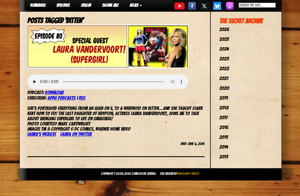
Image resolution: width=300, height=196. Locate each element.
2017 (223, 117)
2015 (223, 137)
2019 (223, 97)
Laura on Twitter (76, 134)
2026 (224, 29)
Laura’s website (41, 134)
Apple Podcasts (61, 97)
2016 (223, 127)
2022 (224, 68)
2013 (223, 156)
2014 (223, 146)
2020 (224, 88)
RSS (82, 97)
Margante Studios (188, 173)
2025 (224, 39)
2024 (224, 48)
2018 (224, 107)
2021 (223, 78)
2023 (224, 58)
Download (54, 92)
